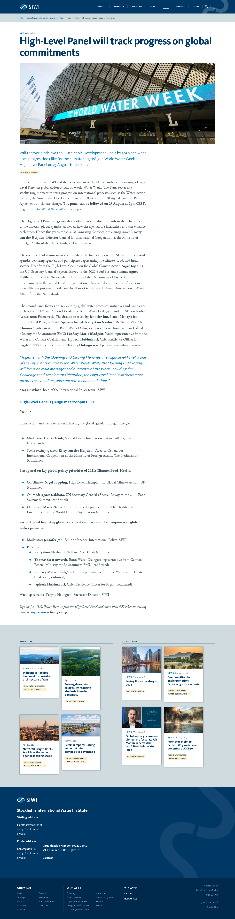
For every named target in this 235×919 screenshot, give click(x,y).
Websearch (208, 900)
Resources (180, 7)
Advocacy (71, 892)
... (44, 689)
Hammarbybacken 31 (29, 823)
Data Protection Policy (207, 888)
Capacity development (77, 900)
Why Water (102, 7)
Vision (20, 892)
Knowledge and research (78, 908)
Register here (39, 613)
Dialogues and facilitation (78, 904)
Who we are (137, 7)
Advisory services (75, 896)
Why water (130, 886)
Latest (166, 7)
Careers (42, 892)
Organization (23, 904)
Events (196, 7)
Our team (21, 908)
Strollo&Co (212, 905)
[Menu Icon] (214, 8)
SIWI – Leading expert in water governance (37, 19)
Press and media (46, 900)
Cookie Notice (211, 884)
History (20, 900)
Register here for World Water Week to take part (54, 210)
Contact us (43, 904)
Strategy (21, 896)
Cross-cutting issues (105, 896)
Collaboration (102, 892)
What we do (119, 7)
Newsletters (44, 896)
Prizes (152, 7)
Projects (99, 900)
